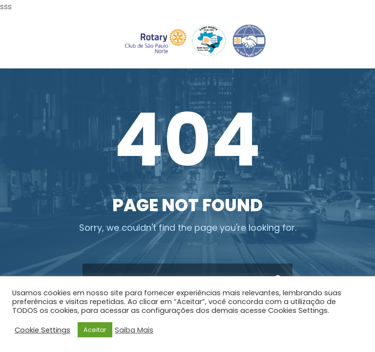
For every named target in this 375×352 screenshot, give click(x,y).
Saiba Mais (134, 330)
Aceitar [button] (94, 329)
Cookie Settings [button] (42, 330)
